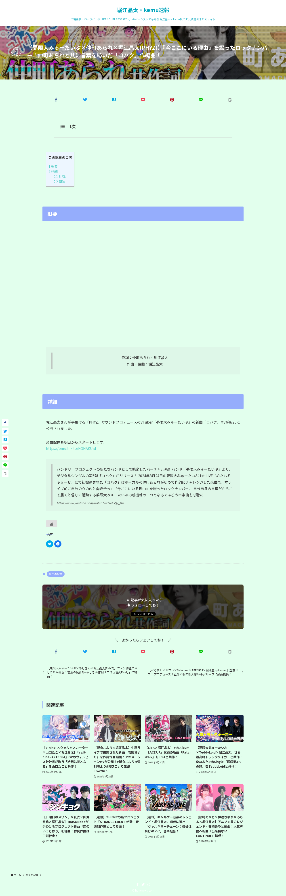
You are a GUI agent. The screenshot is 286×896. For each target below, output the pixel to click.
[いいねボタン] (51, 523)
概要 (53, 166)
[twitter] (143, 884)
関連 (59, 181)
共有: (60, 176)
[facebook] (138, 884)
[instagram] (148, 884)
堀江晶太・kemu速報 (143, 10)
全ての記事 (55, 574)
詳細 (53, 171)
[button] (56, 99)
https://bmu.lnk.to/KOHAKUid (71, 448)
